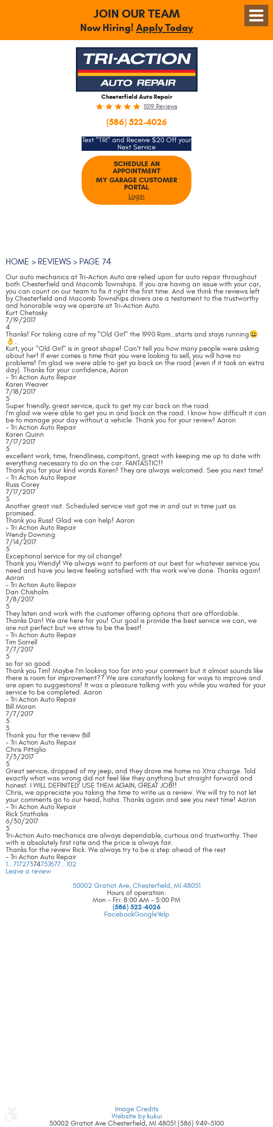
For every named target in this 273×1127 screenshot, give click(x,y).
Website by (137, 1116)
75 (44, 864)
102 (71, 864)
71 (16, 864)
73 (29, 864)
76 (51, 864)
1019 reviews (160, 107)
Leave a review (28, 871)
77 (57, 864)
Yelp (163, 914)
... (10, 864)
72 (22, 864)
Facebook (119, 914)
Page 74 (95, 262)
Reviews (54, 262)
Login (136, 196)
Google (145, 914)
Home (17, 262)
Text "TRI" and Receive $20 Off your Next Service (136, 144)
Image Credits (136, 1109)
